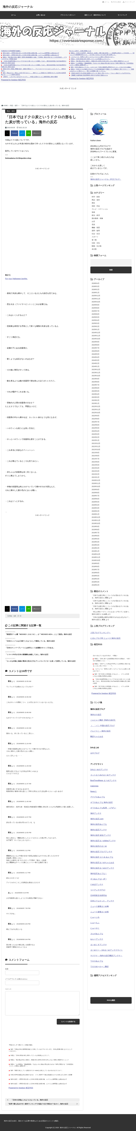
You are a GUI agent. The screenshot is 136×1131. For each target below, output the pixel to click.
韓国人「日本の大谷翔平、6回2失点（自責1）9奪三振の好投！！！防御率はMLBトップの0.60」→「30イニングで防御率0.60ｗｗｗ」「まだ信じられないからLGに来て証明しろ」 (101, 54)
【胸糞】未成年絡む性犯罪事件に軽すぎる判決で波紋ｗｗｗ (89, 75)
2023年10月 (96, 376)
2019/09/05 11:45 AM (23, 801)
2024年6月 (95, 351)
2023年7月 (95, 385)
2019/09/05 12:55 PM (23, 832)
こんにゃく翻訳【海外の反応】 (103, 720)
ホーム (105, 2)
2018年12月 (96, 554)
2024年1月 (95, 366)
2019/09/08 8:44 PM (23, 939)
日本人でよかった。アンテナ (102, 901)
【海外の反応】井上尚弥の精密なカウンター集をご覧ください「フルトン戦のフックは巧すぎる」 (101, 73)
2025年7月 (95, 311)
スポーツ (95, 237)
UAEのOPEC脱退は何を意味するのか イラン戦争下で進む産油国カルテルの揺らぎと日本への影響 (41, 1075)
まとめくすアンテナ (98, 945)
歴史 (93, 203)
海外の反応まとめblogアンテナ (103, 841)
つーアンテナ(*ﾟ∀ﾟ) (97, 890)
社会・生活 (96, 234)
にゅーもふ (95, 923)
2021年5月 (95, 465)
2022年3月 (95, 434)
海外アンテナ (95, 813)
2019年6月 (95, 536)
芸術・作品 (96, 206)
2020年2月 (95, 511)
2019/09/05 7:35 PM (23, 908)
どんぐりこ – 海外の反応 (100, 731)
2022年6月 (95, 425)
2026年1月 (95, 292)
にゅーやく (95, 928)
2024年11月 (96, 336)
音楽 (93, 224)
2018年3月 (95, 582)
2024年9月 (95, 342)
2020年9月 (95, 489)
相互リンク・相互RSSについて (95, 15)
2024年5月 (95, 354)
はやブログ (95, 753)
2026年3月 (95, 286)
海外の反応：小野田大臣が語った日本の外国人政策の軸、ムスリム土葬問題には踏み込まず (31, 53)
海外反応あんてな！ (98, 873)
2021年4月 (95, 468)
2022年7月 (95, 422)
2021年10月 (96, 449)
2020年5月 (95, 502)
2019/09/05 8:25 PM (23, 924)
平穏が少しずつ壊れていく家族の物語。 (21, 1045)
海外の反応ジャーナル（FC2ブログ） (105, 179)
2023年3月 (95, 397)
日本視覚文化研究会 (98, 895)
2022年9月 (95, 416)
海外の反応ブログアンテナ (101, 852)
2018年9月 (95, 563)
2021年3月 (95, 471)
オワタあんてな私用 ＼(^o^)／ (103, 808)
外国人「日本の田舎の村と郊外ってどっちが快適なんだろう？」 (91, 59)
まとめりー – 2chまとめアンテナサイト (106, 950)
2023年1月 (95, 403)
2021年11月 (96, 446)
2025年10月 (96, 302)
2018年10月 (96, 560)
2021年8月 (95, 456)
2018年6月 (95, 573)
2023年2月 (95, 400)
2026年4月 (95, 283)
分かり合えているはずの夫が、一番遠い (105, 655)
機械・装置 (96, 227)
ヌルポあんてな (96, 934)
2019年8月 (95, 529)
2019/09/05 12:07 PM (23, 817)
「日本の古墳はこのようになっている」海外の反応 (29, 1100)
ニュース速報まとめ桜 (99, 912)
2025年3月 (95, 323)
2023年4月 (95, 394)
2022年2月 (95, 437)
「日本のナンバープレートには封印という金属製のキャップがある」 (30, 648)
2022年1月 (95, 440)
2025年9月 (95, 305)
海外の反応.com (97, 819)
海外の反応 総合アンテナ (100, 835)
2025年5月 (95, 317)
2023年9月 (95, 379)
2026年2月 (95, 289)
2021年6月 (95, 462)
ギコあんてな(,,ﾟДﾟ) (98, 879)
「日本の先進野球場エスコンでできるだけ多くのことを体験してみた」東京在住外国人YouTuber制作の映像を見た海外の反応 (111, 681)
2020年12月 (96, 480)
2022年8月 (95, 419)
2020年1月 (95, 514)
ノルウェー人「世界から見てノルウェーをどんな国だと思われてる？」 (93, 57)
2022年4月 (95, 431)
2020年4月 (95, 505)
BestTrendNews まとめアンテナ (103, 780)
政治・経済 (96, 215)
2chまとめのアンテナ (99, 770)
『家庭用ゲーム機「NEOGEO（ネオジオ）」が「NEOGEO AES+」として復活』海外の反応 (38, 634)
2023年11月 (96, 372)
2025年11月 (96, 299)
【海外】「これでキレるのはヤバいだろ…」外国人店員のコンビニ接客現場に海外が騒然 (30, 77)
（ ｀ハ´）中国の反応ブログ (102, 726)
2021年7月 (95, 459)
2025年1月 (95, 329)
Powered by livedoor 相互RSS (13, 80)
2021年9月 (95, 452)
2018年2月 (95, 585)
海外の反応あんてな (98, 824)
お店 (93, 221)
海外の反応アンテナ (98, 830)
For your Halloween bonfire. (16, 279)
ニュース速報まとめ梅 (99, 906)
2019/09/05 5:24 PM (22, 893)
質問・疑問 (96, 231)
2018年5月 (95, 576)
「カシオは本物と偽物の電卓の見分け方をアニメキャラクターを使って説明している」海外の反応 (40, 661)
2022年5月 (95, 428)
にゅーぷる (95, 917)
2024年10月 (96, 339)
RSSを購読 (116, 2)
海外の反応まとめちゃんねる (102, 863)
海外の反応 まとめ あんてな (101, 857)
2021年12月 (96, 443)
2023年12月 (96, 369)
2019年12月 (96, 517)
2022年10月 (96, 412)
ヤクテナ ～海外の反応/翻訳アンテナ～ (106, 956)
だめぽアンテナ (96, 884)
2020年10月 (96, 486)
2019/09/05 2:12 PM (23, 850)
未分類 (94, 249)
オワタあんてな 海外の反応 (101, 802)
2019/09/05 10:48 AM (23, 712)
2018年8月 (95, 566)
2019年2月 (95, 548)
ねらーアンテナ (96, 939)
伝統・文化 (96, 243)
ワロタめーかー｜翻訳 (99, 967)
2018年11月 (96, 557)
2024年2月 (95, 363)
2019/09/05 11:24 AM (23, 743)
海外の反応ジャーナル (18, 6)
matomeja (94, 786)
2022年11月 (96, 409)
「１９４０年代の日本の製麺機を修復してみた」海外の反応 (26, 654)
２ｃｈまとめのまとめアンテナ (103, 775)
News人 (93, 791)
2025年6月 (95, 314)
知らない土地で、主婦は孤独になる (80, 51)
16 (19, 616)
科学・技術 (96, 197)
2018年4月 (95, 579)
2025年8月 (95, 308)
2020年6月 (95, 499)
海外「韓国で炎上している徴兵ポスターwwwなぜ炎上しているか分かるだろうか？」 (37, 1070)
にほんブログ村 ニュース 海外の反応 (105, 638)
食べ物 (94, 240)
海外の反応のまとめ (98, 846)
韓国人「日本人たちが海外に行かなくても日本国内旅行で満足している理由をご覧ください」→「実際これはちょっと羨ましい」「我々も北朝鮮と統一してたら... (101, 70)
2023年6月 (95, 388)
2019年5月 (95, 539)
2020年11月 (96, 483)
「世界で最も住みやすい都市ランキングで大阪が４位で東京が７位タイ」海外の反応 (37, 1104)
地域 (93, 212)
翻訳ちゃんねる (96, 736)
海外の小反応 (95, 715)
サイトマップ (129, 2)
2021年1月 (95, 477)
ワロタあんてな (96, 961)
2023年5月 (95, 391)
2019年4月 (95, 542)
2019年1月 (95, 551)
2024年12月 (96, 332)
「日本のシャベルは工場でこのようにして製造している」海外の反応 (30, 641)
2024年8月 (95, 345)
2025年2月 (95, 326)
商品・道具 (12, 616)
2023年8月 (95, 382)
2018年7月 (95, 569)
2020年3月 (95, 508)
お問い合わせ (40, 15)
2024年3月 (95, 360)
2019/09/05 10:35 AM (23, 681)
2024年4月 (95, 357)
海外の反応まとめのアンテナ (102, 868)
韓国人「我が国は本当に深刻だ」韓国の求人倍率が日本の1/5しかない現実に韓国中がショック (100, 61)
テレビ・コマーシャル (100, 209)
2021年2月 (95, 474)
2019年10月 (96, 523)
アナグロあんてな (97, 797)
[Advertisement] (68, 95)
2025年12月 (96, 296)
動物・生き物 (96, 246)
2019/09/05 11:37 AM (23, 784)
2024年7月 (95, 348)
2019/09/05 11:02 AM (23, 728)
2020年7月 (95, 496)
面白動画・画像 (97, 218)
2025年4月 (95, 320)
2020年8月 (95, 493)
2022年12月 (96, 406)
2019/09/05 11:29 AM (23, 766)
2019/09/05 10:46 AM (23, 697)
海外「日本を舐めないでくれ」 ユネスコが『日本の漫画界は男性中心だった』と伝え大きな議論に (101, 67)
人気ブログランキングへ (100, 633)
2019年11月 (96, 520)
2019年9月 (95, 526)
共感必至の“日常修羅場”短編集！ (11, 51)
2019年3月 (95, 545)
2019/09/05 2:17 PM (23, 873)
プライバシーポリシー (67, 15)
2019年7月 (95, 533)
